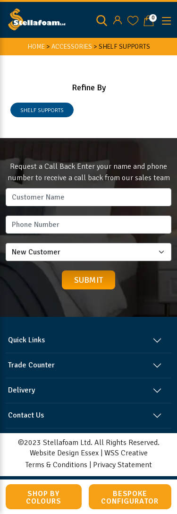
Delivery (21, 390)
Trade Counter (31, 365)
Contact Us (26, 415)
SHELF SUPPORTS (42, 110)
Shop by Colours (43, 497)
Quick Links (26, 340)
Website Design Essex (64, 453)
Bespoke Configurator (130, 497)
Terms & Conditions (56, 465)
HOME (36, 47)
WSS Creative (126, 453)
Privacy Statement (122, 465)
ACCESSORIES (71, 47)
